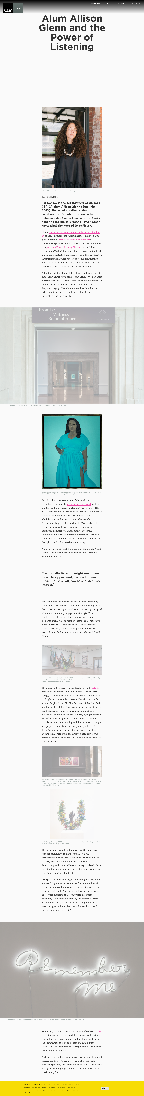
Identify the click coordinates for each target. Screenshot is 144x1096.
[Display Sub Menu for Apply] (113, 3)
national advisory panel (79, 504)
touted (98, 1031)
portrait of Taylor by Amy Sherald (63, 247)
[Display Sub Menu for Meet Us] (138, 3)
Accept (105, 1088)
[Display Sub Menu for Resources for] (102, 3)
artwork (96, 688)
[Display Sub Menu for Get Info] (126, 3)
